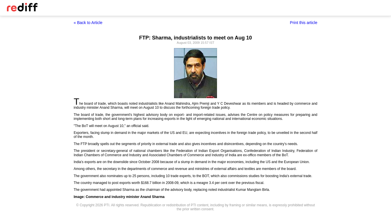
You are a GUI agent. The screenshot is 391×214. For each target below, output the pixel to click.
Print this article (303, 22)
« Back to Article (88, 22)
